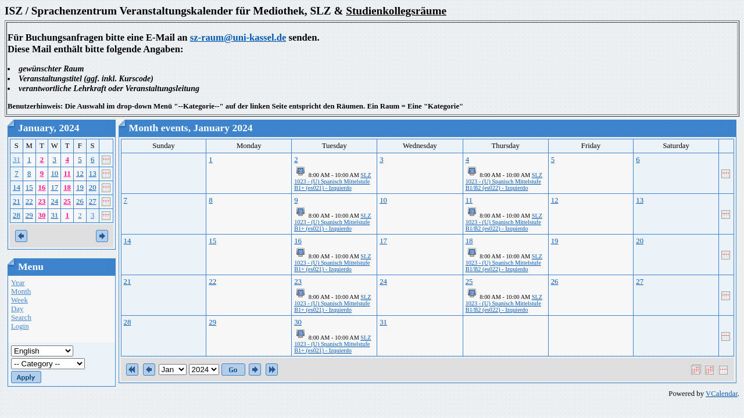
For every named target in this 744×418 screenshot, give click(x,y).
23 (42, 201)
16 (42, 187)
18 (67, 187)
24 (54, 201)
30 (42, 215)
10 (54, 174)
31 (16, 160)
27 (92, 201)
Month (21, 291)
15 (29, 187)
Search (21, 318)
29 (29, 215)
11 (67, 174)
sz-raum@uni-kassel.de (238, 37)
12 (80, 174)
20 (92, 187)
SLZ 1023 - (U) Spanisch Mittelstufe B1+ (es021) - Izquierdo (332, 181)
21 (16, 201)
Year (18, 283)
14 (16, 187)
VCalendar (722, 394)
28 (16, 215)
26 (80, 201)
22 (29, 201)
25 (67, 201)
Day (17, 309)
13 (92, 174)
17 (54, 187)
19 (80, 187)
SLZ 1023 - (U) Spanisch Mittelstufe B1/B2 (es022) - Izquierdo (504, 181)
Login (20, 326)
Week (19, 300)
